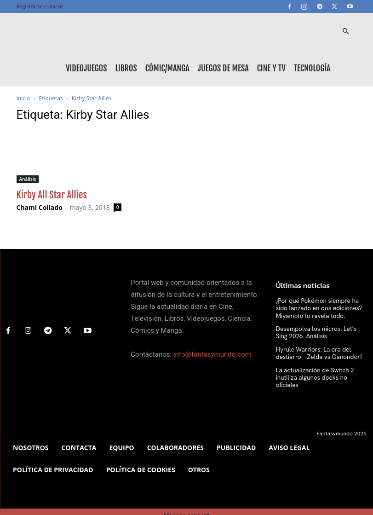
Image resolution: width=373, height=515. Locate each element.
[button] (346, 31)
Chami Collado (40, 207)
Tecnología (312, 68)
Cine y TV (271, 68)
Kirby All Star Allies (52, 195)
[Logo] (58, 31)
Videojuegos (86, 68)
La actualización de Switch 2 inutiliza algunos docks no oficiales (320, 370)
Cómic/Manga (167, 68)
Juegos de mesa (223, 68)
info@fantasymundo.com (212, 354)
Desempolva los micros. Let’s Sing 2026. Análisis (317, 330)
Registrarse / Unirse (40, 6)
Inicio (23, 98)
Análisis (27, 179)
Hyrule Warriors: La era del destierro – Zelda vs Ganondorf (321, 350)
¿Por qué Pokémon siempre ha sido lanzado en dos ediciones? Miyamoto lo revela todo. (321, 307)
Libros (126, 68)
